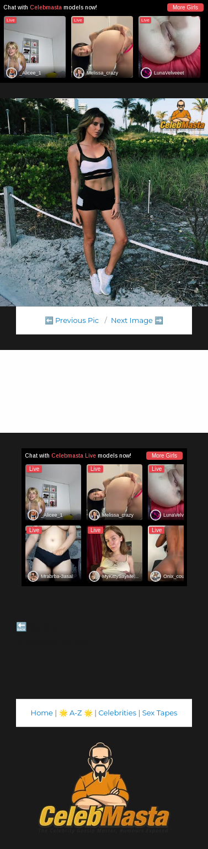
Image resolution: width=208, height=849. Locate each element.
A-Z (76, 712)
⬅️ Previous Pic (72, 320)
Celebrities (117, 712)
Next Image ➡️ (137, 320)
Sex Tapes (160, 712)
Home (42, 712)
